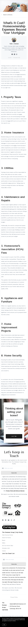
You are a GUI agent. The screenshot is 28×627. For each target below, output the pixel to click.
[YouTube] (8, 520)
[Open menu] (26, 3)
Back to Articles (7, 14)
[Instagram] (11, 520)
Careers (4, 550)
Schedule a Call (5, 548)
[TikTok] (14, 520)
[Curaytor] (9, 528)
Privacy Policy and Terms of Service (15, 490)
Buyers (3, 540)
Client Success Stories (7, 535)
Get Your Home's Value (7, 545)
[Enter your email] (15, 468)
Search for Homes (6, 537)
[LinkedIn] (5, 520)
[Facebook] (2, 520)
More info (18, 620)
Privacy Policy (14, 597)
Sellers (3, 543)
